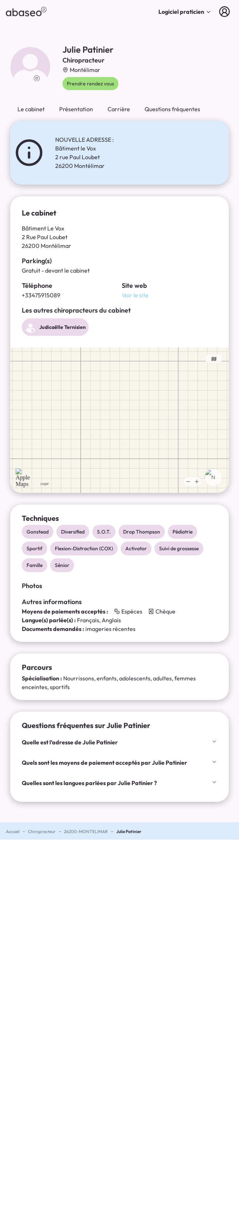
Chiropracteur (42, 831)
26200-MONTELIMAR (86, 831)
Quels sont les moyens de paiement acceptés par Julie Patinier (119, 762)
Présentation (76, 109)
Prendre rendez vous (90, 83)
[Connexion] (226, 11)
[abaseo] (26, 11)
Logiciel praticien (184, 11)
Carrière (119, 109)
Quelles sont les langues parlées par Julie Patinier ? (119, 783)
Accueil (13, 831)
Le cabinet (31, 109)
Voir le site (135, 295)
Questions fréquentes (172, 109)
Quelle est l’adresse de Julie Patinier (119, 742)
